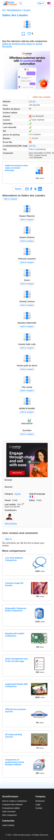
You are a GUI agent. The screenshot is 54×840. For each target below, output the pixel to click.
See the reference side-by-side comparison (24, 41)
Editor (32, 500)
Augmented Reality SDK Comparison (16, 685)
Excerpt (8, 480)
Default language (37, 494)
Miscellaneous (14, 10)
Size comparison (9, 815)
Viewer (8, 500)
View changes (11, 523)
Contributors (11, 510)
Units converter (9, 811)
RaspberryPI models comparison (14, 634)
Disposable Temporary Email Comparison (15, 609)
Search (20, 3)
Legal (37, 804)
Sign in (41, 3)
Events (27, 10)
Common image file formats (14, 584)
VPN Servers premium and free (15, 710)
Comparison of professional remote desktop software (14, 762)
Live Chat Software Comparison (14, 559)
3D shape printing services (13, 735)
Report (18, 189)
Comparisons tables (11, 808)
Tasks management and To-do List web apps (16, 660)
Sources (8, 487)
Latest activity (8, 825)
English (49, 3)
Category (9, 494)
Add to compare (10, 199)
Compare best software (12, 804)
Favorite (23, 34)
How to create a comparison (14, 801)
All (3, 10)
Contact (38, 808)
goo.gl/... (33, 101)
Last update (10, 504)
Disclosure (40, 801)
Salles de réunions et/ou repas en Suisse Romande (16, 167)
